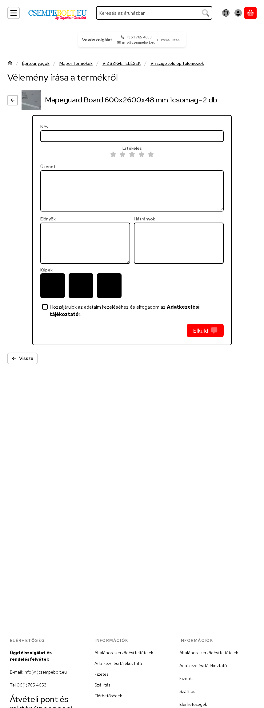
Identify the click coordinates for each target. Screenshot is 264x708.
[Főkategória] (9, 64)
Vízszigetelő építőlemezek (177, 63)
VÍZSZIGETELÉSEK (121, 63)
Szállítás (102, 685)
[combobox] (154, 13)
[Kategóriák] (13, 13)
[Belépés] (238, 13)
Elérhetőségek (108, 695)
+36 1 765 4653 (139, 37)
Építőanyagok (36, 63)
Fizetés (101, 674)
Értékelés (132, 148)
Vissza (22, 358)
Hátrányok (144, 219)
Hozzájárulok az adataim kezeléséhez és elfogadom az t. (125, 311)
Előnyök (48, 219)
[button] (52, 285)
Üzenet (48, 166)
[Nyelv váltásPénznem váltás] (226, 13)
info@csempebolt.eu (138, 42)
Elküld (205, 330)
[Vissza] (12, 100)
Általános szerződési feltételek (123, 652)
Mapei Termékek (76, 63)
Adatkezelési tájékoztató (118, 663)
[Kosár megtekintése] (250, 13)
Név (44, 126)
